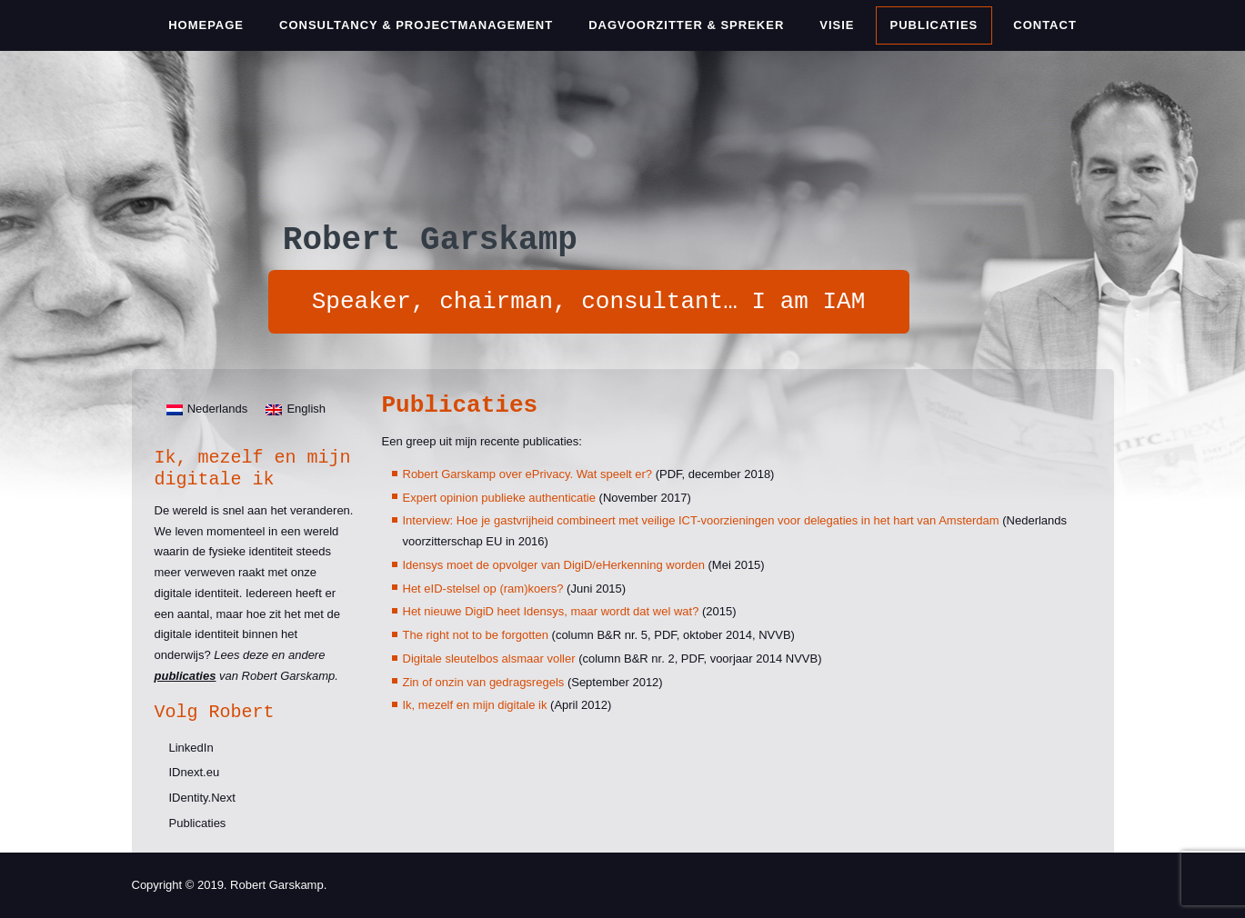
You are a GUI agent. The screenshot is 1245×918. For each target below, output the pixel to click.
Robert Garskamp (430, 240)
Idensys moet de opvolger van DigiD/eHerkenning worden (554, 565)
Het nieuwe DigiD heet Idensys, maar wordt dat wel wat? (551, 611)
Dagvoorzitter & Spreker (686, 25)
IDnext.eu (194, 772)
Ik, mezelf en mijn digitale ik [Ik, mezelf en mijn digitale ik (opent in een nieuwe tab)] (475, 705)
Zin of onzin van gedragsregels (484, 682)
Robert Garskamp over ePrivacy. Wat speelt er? (528, 474)
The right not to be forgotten (475, 635)
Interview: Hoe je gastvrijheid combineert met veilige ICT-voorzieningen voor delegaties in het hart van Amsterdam (701, 520)
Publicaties (934, 25)
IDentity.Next (202, 797)
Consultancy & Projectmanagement (416, 25)
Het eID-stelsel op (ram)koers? (483, 588)
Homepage (206, 25)
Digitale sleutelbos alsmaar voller (489, 658)
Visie (836, 25)
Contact (1045, 25)
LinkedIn (191, 747)
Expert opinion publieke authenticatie (499, 497)
